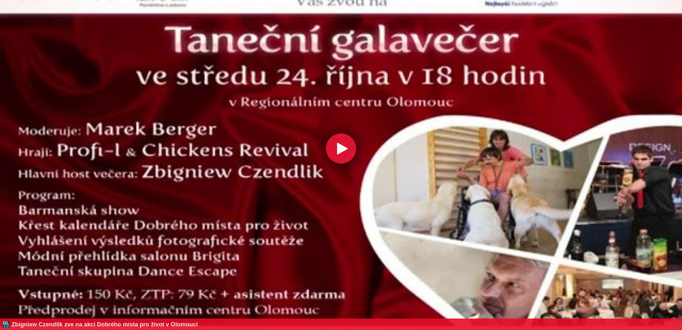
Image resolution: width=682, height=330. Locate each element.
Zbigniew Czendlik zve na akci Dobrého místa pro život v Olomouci (104, 324)
